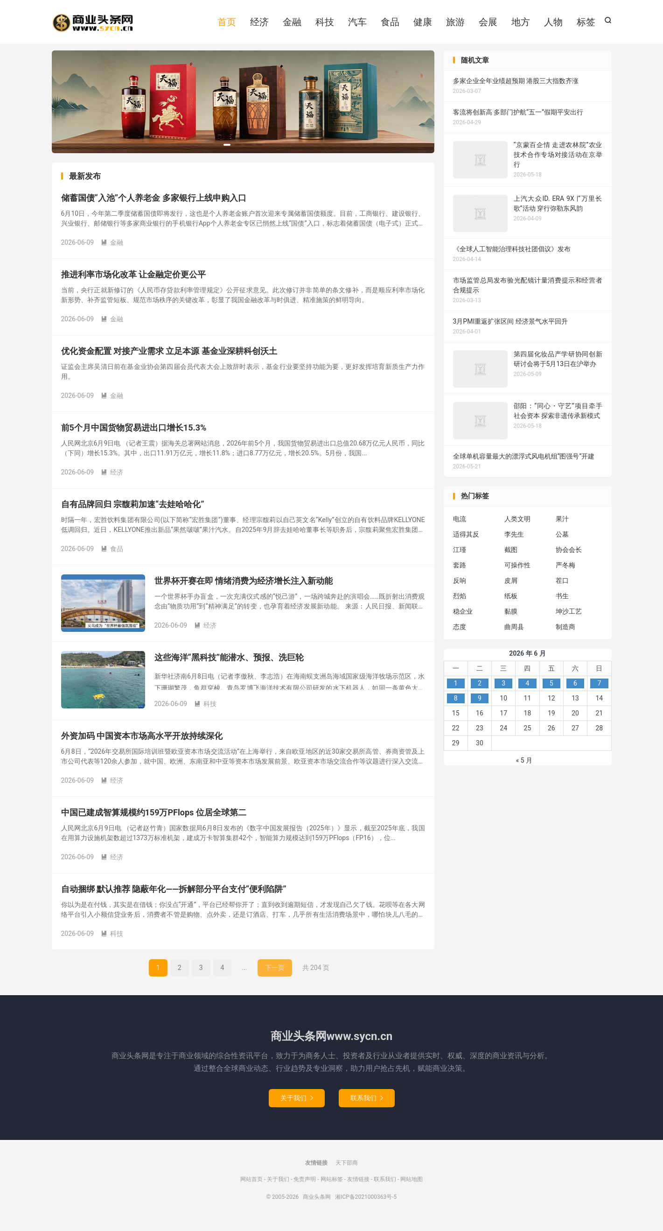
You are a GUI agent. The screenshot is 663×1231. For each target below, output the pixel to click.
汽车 (357, 24)
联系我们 (366, 1106)
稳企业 (463, 619)
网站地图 (411, 1187)
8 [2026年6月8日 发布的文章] (456, 706)
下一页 (275, 976)
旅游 (455, 24)
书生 (562, 604)
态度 (459, 634)
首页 (226, 24)
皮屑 (510, 588)
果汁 (562, 527)
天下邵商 (346, 1170)
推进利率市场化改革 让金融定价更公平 (133, 283)
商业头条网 (92, 25)
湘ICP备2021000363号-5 (366, 1205)
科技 (324, 24)
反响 (459, 588)
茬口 (562, 588)
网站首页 (251, 1187)
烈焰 (459, 604)
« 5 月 (524, 768)
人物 (553, 24)
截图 (510, 557)
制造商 (565, 634)
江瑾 (459, 557)
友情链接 (358, 1187)
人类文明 (517, 527)
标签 (586, 24)
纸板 (510, 604)
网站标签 (332, 1187)
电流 (459, 527)
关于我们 (296, 1106)
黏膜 (510, 619)
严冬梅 (565, 573)
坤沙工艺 (569, 619)
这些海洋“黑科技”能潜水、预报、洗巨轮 (229, 666)
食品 (390, 24)
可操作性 (517, 573)
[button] (226, 153)
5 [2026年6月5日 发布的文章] (551, 691)
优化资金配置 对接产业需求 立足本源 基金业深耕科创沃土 (169, 359)
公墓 (562, 542)
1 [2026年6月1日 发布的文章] (456, 691)
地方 (520, 24)
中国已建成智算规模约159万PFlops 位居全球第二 (153, 821)
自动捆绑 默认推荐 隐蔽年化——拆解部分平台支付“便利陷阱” (173, 897)
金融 (292, 24)
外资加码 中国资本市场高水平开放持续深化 (142, 744)
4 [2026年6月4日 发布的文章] (528, 691)
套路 (459, 573)
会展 (488, 24)
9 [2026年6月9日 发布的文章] (480, 706)
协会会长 (569, 557)
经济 (259, 24)
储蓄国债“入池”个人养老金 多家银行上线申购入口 (153, 206)
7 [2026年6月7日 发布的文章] (599, 691)
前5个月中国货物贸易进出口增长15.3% (134, 436)
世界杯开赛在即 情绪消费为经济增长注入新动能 (243, 589)
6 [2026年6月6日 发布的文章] (575, 691)
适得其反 (466, 542)
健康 (422, 24)
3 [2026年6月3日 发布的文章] (503, 691)
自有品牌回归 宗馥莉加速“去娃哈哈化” (132, 512)
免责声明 (304, 1187)
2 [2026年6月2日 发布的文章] (480, 691)
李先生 (514, 542)
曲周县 (514, 634)
